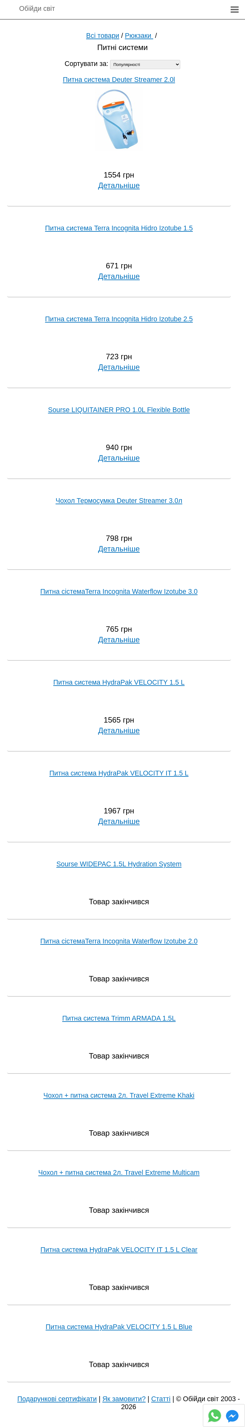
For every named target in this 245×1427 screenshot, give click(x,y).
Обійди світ (37, 8)
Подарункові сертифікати (57, 1399)
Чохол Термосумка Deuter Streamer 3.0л (119, 501)
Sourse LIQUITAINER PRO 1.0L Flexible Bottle (119, 410)
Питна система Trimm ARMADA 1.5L (119, 1018)
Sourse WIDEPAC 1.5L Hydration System (119, 864)
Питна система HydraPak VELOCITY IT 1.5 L (119, 773)
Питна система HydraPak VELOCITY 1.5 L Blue (119, 1327)
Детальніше (119, 185)
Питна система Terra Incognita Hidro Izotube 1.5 (119, 228)
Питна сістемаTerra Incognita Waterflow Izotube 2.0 (118, 941)
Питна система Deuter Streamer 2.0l (119, 80)
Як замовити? (124, 1399)
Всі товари (102, 36)
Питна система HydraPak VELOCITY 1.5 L (119, 682)
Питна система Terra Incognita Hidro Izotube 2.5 (119, 319)
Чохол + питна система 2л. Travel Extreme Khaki (119, 1095)
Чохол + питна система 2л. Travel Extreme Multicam (119, 1172)
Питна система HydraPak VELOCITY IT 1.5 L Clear (119, 1250)
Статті (161, 1399)
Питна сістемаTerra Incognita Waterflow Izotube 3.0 (118, 591)
